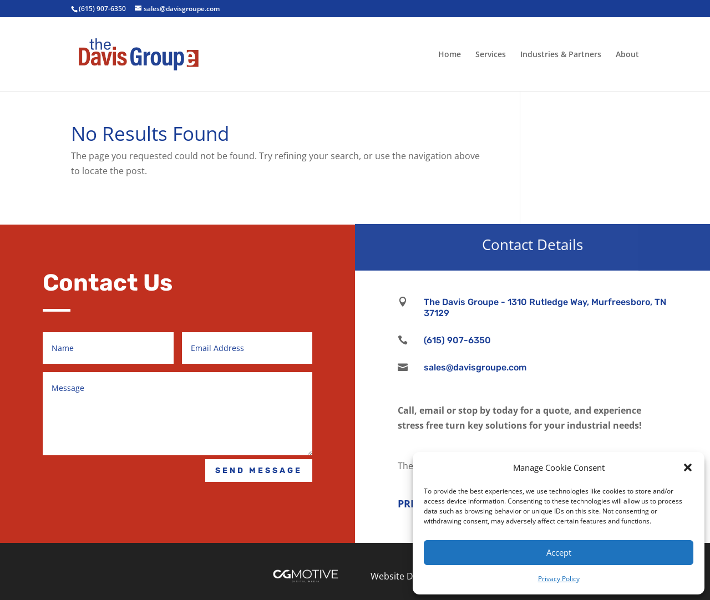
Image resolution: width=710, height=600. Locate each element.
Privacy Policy (559, 578)
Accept (558, 552)
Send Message (258, 470)
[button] (687, 467)
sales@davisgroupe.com (475, 367)
